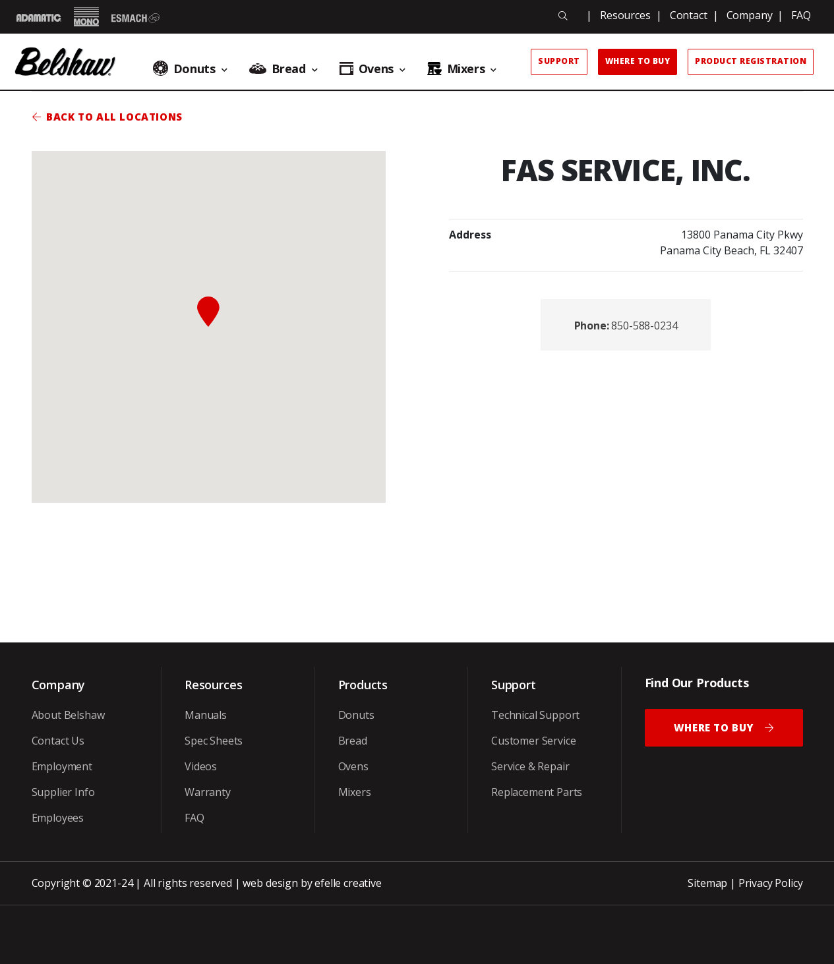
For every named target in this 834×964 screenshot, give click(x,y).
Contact (688, 15)
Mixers (354, 792)
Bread (352, 740)
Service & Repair (530, 766)
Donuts (356, 715)
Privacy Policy (770, 883)
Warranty (208, 792)
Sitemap (707, 883)
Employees (58, 817)
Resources (625, 15)
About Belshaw (68, 715)
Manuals (206, 715)
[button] (208, 312)
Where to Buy (637, 61)
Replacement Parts (536, 792)
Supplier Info (63, 792)
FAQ (801, 15)
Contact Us (58, 740)
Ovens (353, 766)
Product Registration (750, 61)
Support (559, 61)
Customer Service (533, 740)
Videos (201, 766)
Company (750, 15)
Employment (62, 766)
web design (270, 883)
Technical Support (535, 715)
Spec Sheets (214, 740)
